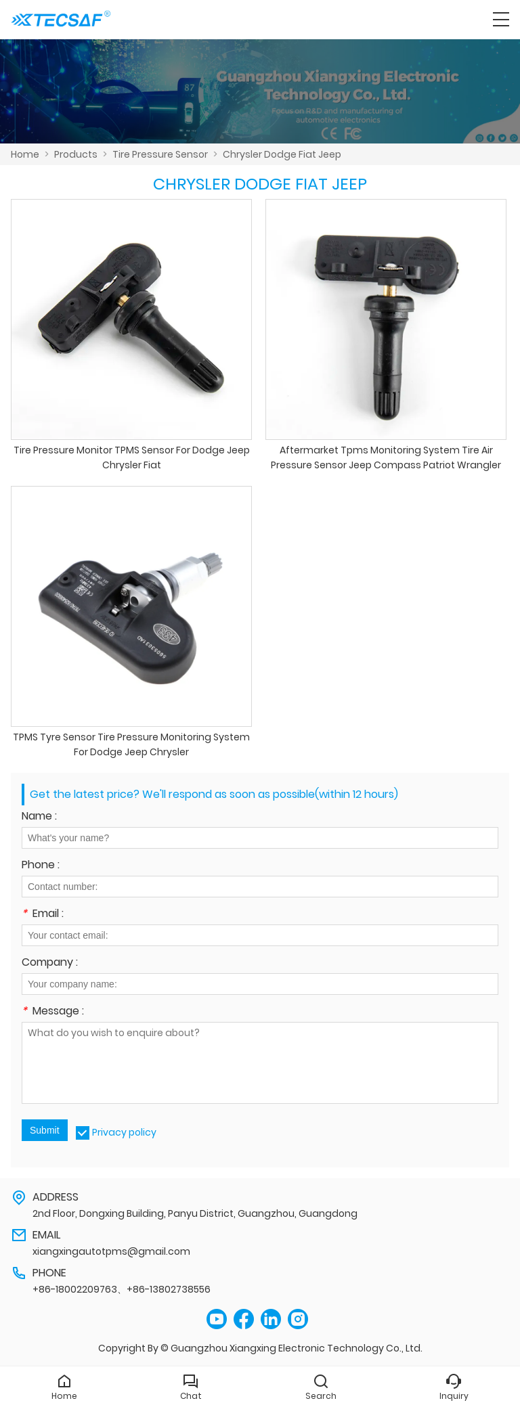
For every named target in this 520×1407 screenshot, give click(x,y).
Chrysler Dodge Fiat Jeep (282, 154)
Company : (50, 963)
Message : (53, 1012)
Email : (43, 914)
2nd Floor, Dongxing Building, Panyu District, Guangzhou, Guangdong (195, 1213)
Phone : (41, 865)
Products (76, 154)
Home (25, 154)
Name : (39, 817)
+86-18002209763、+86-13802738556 (121, 1289)
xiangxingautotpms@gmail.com (111, 1251)
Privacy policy (124, 1132)
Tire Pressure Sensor (160, 154)
